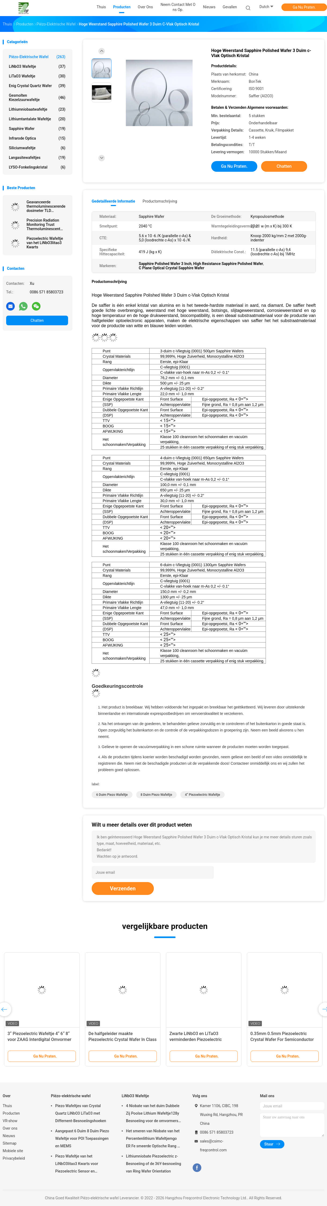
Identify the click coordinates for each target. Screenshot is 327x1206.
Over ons (10, 1128)
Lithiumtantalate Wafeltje (37, 119)
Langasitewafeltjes (37, 157)
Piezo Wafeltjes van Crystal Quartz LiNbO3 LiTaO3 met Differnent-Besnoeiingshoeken (80, 1113)
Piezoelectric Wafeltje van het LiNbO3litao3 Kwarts (45, 242)
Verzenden (123, 888)
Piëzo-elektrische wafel (37, 56)
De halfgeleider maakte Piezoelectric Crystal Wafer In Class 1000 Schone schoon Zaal (122, 1039)
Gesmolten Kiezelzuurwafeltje (37, 97)
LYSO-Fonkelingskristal (37, 167)
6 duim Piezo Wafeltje (112, 795)
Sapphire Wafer (37, 128)
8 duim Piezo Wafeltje (156, 795)
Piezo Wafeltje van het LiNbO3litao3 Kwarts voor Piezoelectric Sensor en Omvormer (76, 1164)
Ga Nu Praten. (304, 7)
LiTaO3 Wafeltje (37, 76)
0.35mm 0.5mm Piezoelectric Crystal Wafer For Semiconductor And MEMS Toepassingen (282, 1039)
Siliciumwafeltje (37, 148)
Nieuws (9, 1136)
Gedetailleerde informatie (113, 201)
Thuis (7, 1106)
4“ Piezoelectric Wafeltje (202, 795)
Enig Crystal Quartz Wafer (37, 85)
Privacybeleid (14, 1158)
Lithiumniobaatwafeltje (37, 109)
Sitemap (9, 1143)
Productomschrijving (160, 201)
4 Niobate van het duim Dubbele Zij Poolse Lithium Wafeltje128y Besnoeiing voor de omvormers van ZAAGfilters (152, 1114)
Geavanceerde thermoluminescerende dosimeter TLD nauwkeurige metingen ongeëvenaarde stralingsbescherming (46, 206)
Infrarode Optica (37, 138)
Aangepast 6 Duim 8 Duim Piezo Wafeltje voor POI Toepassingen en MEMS (82, 1138)
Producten (11, 1113)
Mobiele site (13, 1151)
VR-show (10, 1121)
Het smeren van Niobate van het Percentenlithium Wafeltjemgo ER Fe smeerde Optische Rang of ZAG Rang (153, 1139)
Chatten (37, 320)
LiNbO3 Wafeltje (37, 66)
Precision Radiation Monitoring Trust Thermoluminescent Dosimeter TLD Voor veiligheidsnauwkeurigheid (47, 224)
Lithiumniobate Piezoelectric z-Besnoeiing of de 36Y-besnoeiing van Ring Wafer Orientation (153, 1163)
